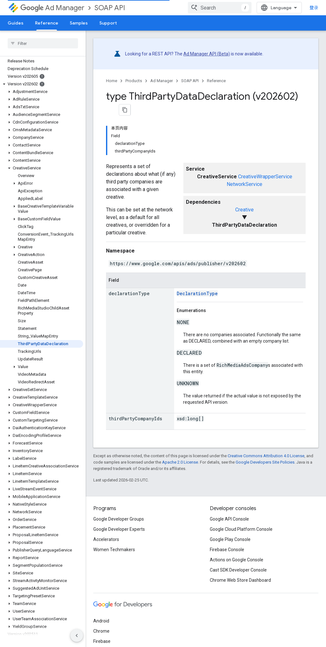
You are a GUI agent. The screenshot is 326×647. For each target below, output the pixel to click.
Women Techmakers (114, 508)
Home (111, 80)
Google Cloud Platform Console (241, 487)
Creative (244, 169)
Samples (79, 23)
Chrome (101, 589)
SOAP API (110, 8)
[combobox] (279, 7)
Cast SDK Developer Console (238, 528)
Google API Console (229, 477)
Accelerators (106, 498)
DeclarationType (197, 252)
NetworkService (244, 143)
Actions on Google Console (236, 518)
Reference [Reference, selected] (46, 23)
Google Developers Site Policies (265, 420)
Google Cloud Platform (116, 610)
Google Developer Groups (118, 477)
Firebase (101, 599)
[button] (41, 84)
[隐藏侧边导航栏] (76, 635)
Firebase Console (227, 508)
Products (133, 80)
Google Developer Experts (119, 487)
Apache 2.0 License (180, 420)
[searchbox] (43, 43)
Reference (216, 80)
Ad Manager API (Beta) (206, 53)
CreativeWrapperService (265, 135)
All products (105, 620)
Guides (16, 23)
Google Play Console (230, 498)
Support (108, 23)
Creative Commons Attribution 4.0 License (266, 414)
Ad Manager (52, 8)
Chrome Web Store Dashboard (240, 538)
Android (101, 579)
